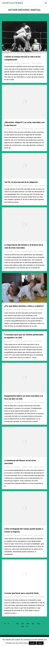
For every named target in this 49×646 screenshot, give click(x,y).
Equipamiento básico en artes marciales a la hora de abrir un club (23, 397)
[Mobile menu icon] (46, 3)
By (17, 63)
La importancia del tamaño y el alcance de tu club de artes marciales (23, 246)
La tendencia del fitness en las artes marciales (20, 462)
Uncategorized (8, 63)
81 (33, 624)
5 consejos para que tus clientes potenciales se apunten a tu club (23, 336)
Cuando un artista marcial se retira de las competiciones (22, 58)
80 (28, 624)
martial (36, 10)
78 (17, 624)
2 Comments (37, 341)
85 (23, 626)
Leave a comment (36, 63)
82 (38, 624)
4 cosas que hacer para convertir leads (21, 593)
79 (22, 624)
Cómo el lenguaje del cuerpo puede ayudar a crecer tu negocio (23, 530)
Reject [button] (40, 643)
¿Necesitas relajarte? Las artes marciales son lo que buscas (24, 123)
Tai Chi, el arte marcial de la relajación (21, 182)
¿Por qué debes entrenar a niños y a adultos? (24, 306)
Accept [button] (32, 643)
